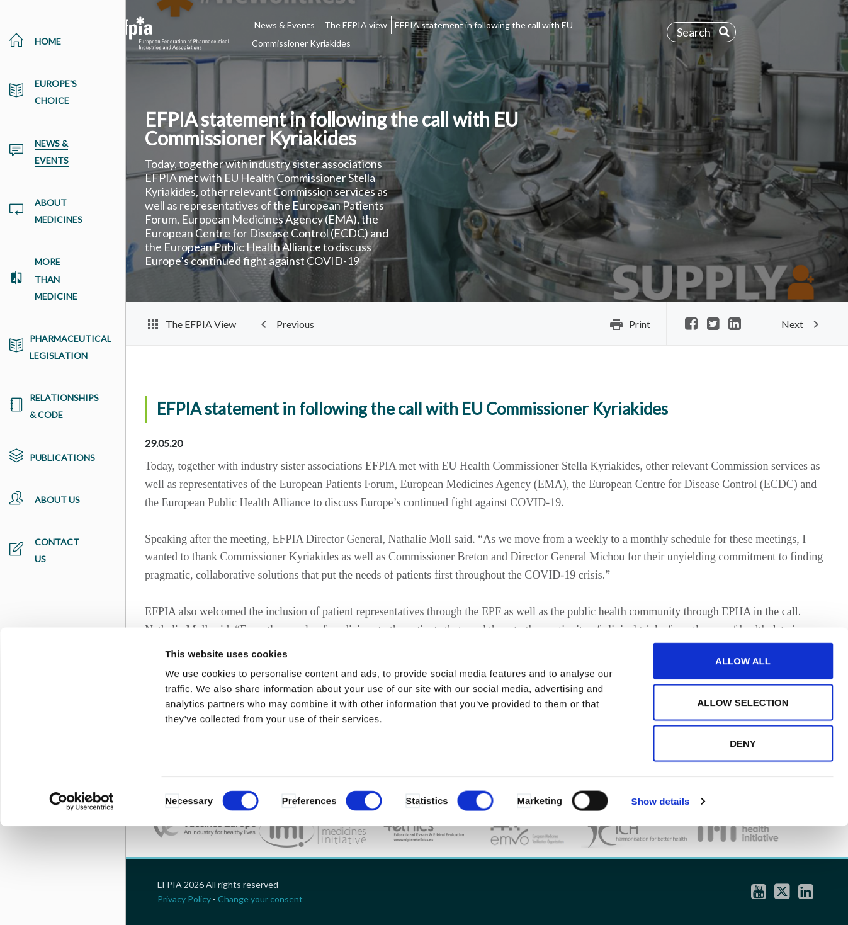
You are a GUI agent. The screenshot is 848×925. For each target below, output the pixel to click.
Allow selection (743, 801)
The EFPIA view (355, 25)
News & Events (284, 25)
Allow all (743, 759)
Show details (660, 900)
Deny (743, 842)
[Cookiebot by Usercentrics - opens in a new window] (81, 900)
